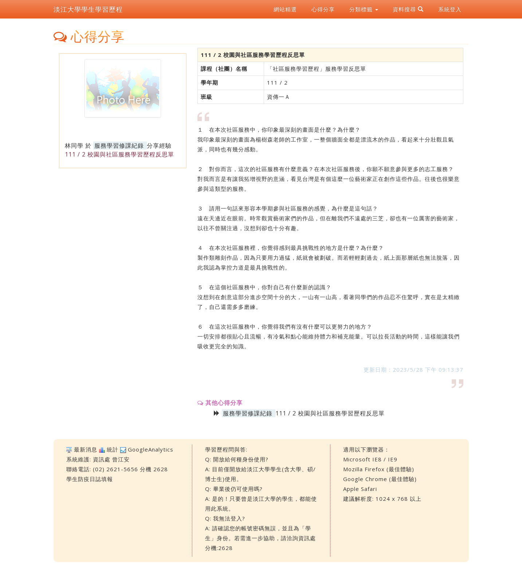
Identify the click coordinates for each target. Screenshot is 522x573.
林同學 (74, 146)
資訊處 (101, 459)
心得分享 (323, 9)
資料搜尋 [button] (408, 9)
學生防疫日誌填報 (89, 479)
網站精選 (285, 9)
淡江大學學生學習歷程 (88, 9)
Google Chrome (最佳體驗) (380, 479)
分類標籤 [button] (363, 9)
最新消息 (85, 449)
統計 (112, 449)
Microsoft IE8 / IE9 (370, 459)
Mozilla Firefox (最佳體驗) (378, 469)
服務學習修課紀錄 (119, 146)
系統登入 (450, 9)
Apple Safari (360, 488)
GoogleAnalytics (150, 449)
